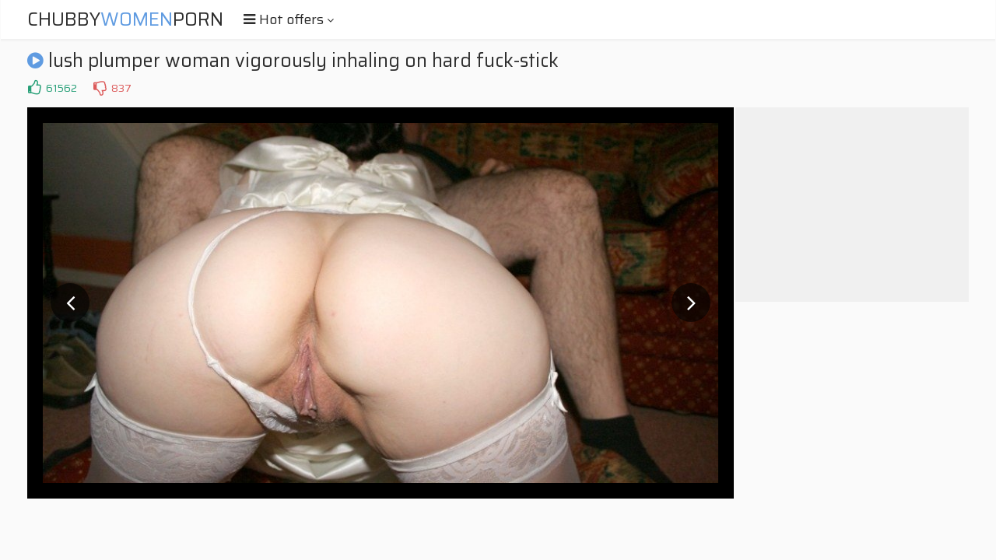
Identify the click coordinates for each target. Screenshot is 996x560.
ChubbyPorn (125, 19)
